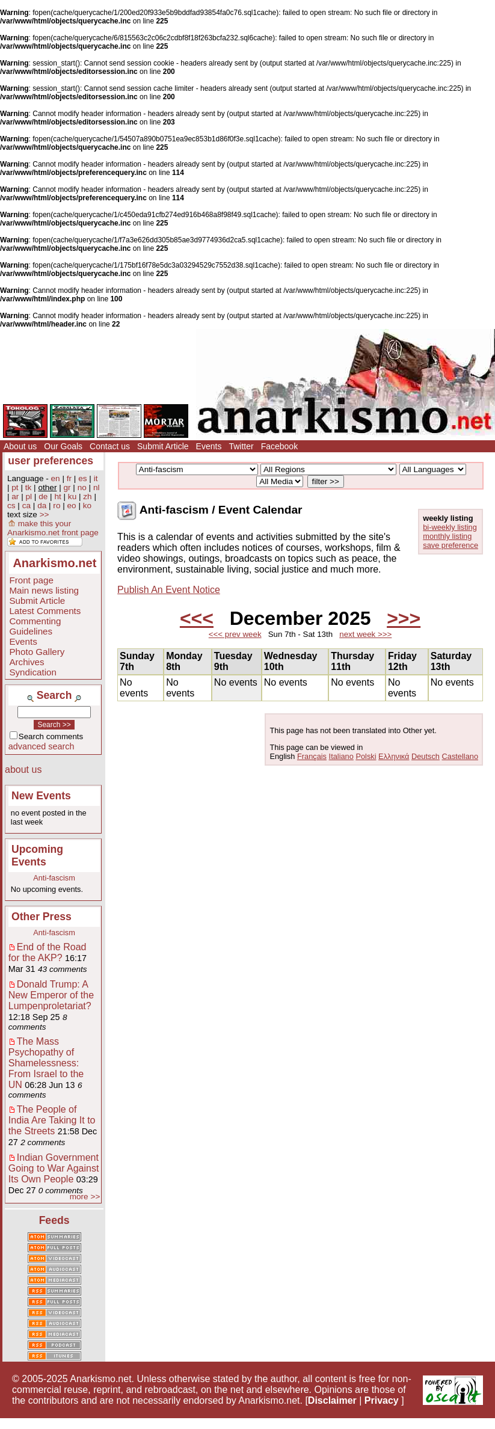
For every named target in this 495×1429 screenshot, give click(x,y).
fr (69, 478)
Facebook (279, 446)
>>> (403, 618)
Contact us (110, 446)
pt (14, 487)
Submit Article (163, 446)
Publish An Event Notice (168, 590)
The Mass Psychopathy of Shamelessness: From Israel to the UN (46, 1063)
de (43, 496)
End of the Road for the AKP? (47, 952)
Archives (26, 662)
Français (312, 756)
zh (87, 496)
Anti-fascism (54, 877)
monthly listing (447, 536)
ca (26, 505)
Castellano (460, 756)
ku (72, 496)
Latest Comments (45, 611)
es (82, 478)
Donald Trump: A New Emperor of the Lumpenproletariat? (51, 995)
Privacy (381, 1400)
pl (29, 496)
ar (15, 496)
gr (67, 487)
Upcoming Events (37, 855)
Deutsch (425, 756)
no (82, 487)
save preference (450, 545)
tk (28, 487)
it (96, 478)
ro (56, 505)
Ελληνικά (393, 756)
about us (23, 769)
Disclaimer (332, 1400)
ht (57, 496)
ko (87, 505)
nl (96, 487)
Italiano (341, 756)
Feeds (54, 1220)
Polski (365, 756)
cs (11, 505)
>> (44, 514)
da (41, 505)
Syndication (33, 672)
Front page (31, 580)
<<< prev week (235, 634)
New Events (41, 796)
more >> (85, 1196)
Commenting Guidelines (35, 626)
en (55, 478)
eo (71, 505)
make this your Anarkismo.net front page (53, 528)
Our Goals (63, 446)
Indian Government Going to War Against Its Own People (53, 1168)
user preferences (50, 461)
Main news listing (44, 590)
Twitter (241, 446)
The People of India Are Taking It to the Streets (52, 1120)
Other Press (41, 917)
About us (20, 446)
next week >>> (365, 634)
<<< (197, 618)
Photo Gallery (36, 652)
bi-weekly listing (450, 527)
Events (209, 446)
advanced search (41, 746)
